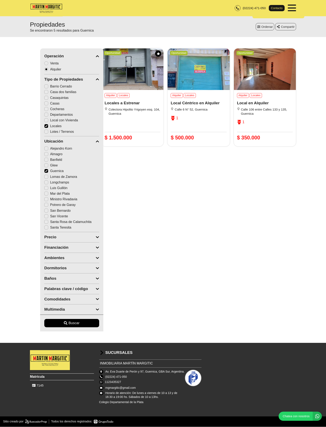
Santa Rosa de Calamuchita (57, 222)
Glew (40, 166)
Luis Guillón (45, 188)
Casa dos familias (50, 92)
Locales (42, 126)
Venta (42, 63)
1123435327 (113, 382)
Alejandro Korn (48, 149)
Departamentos (48, 115)
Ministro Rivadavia (50, 200)
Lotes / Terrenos (49, 132)
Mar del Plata (46, 194)
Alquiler (44, 69)
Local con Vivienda (51, 121)
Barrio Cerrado (48, 87)
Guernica (43, 171)
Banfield (43, 160)
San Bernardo (47, 211)
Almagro (43, 154)
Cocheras (44, 109)
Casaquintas (46, 98)
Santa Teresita (47, 228)
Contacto (277, 8)
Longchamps (46, 183)
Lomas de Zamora (50, 177)
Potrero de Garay (49, 205)
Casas (41, 104)
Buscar (61, 323)
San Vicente (46, 216)
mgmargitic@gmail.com (120, 388)
